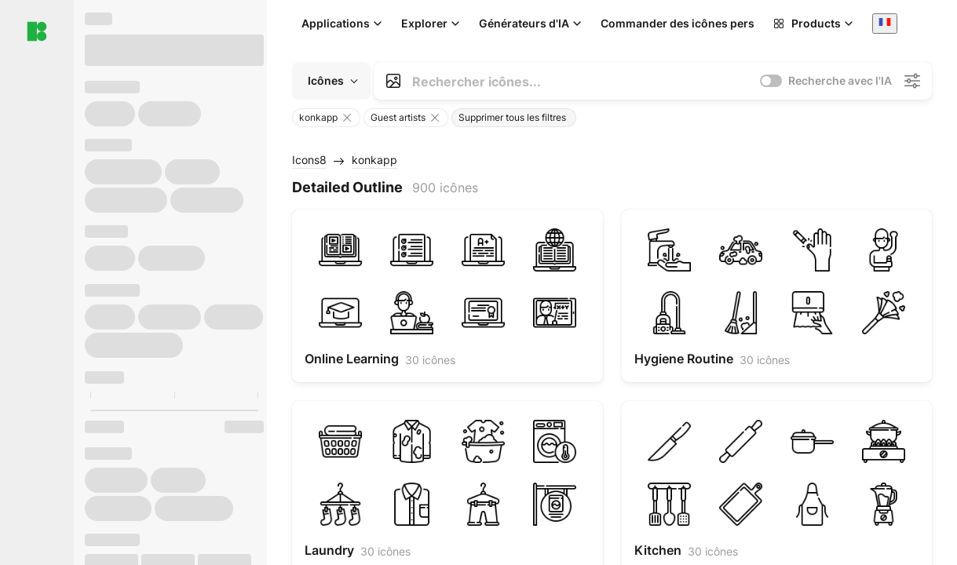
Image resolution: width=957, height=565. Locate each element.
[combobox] (884, 23)
